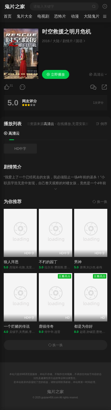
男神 (78, 262)
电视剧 (43, 16)
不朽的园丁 (48, 262)
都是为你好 (83, 326)
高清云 (12, 133)
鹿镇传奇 (46, 326)
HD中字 (20, 149)
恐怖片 (60, 16)
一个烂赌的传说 (17, 326)
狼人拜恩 (11, 262)
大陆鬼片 (92, 16)
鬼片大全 (24, 16)
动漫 (75, 16)
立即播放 (55, 74)
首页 (8, 16)
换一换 (99, 202)
